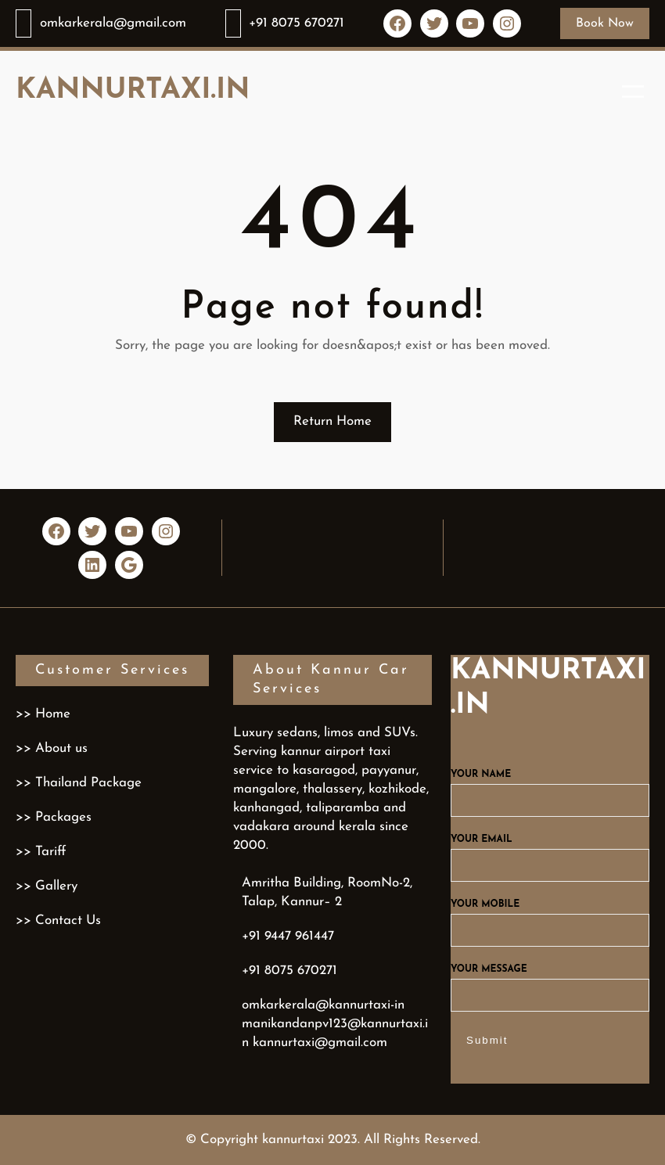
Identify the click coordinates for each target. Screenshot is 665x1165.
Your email (550, 853)
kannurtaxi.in (133, 91)
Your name (550, 788)
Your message (550, 983)
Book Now (605, 23)
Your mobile (550, 918)
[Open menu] (632, 91)
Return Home (332, 421)
